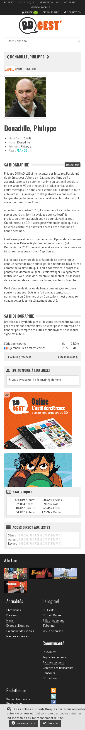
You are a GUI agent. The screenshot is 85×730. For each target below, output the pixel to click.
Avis (55, 504)
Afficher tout (72, 165)
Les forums (49, 652)
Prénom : (14, 146)
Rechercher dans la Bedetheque (18, 701)
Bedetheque (26, 2)
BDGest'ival (50, 678)
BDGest (9, 2)
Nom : (12, 142)
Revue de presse (53, 631)
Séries (30, 504)
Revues (57, 500)
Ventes (57, 512)
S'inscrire (51, 12)
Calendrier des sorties (20, 631)
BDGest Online (49, 2)
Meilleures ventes (17, 636)
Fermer (50, 723)
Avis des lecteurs (53, 662)
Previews (12, 615)
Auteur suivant (68, 356)
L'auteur (10, 69)
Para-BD (21, 68)
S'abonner (49, 626)
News (10, 620)
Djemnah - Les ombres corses (27, 348)
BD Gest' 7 (49, 610)
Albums (31, 500)
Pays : (12, 150)
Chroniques (13, 610)
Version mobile (40, 7)
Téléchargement (53, 620)
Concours (49, 673)
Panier (30, 12)
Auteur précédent (19, 356)
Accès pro (70, 2)
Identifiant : (15, 138)
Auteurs (31, 512)
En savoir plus (24, 723)
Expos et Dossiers (17, 626)
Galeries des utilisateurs (58, 668)
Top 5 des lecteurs (54, 657)
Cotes (57, 508)
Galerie (32, 68)
